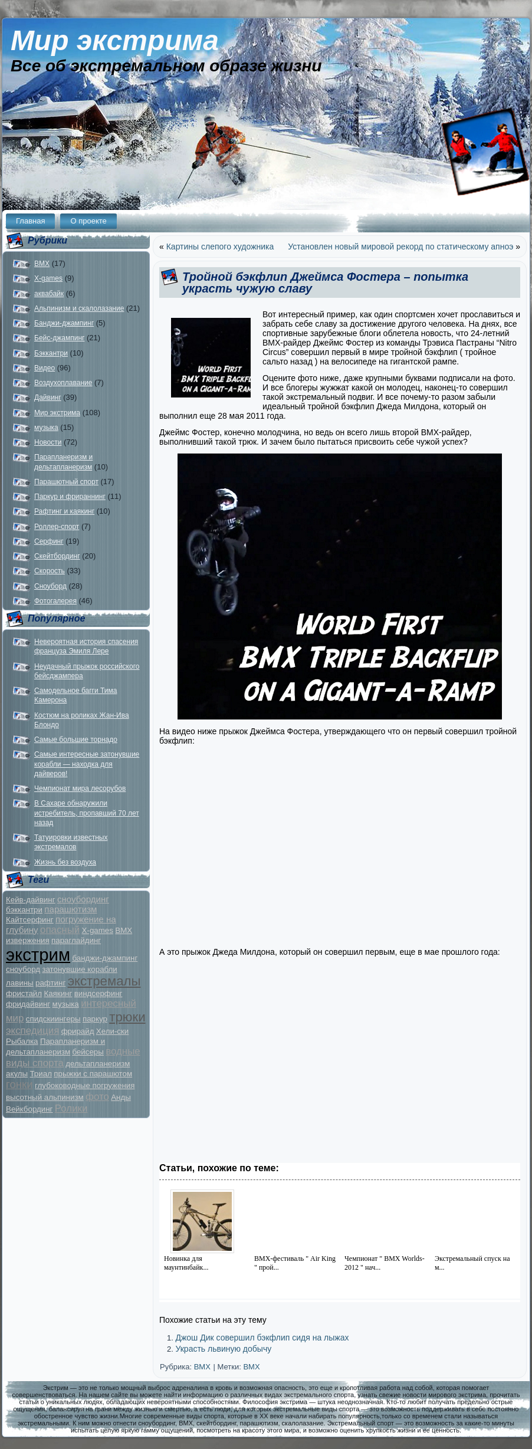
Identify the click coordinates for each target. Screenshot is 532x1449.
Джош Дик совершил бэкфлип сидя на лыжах (262, 1337)
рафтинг (50, 982)
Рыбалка (22, 1041)
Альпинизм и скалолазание (79, 308)
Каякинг (58, 993)
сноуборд (23, 969)
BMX (42, 263)
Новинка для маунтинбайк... (186, 1262)
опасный (60, 929)
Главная (30, 220)
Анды (121, 1097)
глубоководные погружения (84, 1085)
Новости (47, 442)
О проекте (88, 220)
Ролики (71, 1108)
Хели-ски (112, 1031)
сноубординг (83, 899)
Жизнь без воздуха (65, 862)
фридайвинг (28, 1004)
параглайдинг (76, 940)
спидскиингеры (53, 1018)
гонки (19, 1084)
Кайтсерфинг (30, 919)
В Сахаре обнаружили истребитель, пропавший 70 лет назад (86, 813)
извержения (28, 940)
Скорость (49, 571)
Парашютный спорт (66, 482)
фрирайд (77, 1031)
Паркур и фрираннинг (70, 496)
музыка (46, 427)
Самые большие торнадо (75, 739)
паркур (95, 1018)
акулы (17, 1073)
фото (97, 1096)
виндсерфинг (98, 993)
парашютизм (70, 909)
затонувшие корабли (79, 969)
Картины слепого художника (220, 246)
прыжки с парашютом (93, 1073)
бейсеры (87, 1051)
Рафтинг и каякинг (64, 511)
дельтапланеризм (97, 1063)
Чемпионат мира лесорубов (80, 788)
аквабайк (49, 294)
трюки (127, 1017)
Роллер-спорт (56, 527)
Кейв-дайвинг (30, 899)
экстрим (38, 954)
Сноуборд (50, 586)
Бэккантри (51, 353)
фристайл (24, 993)
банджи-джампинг (104, 958)
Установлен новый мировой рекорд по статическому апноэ (400, 246)
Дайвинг (47, 397)
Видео (44, 368)
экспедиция (32, 1030)
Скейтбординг (57, 556)
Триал (40, 1073)
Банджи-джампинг (64, 323)
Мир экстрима (115, 40)
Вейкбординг (29, 1109)
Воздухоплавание (63, 383)
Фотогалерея (55, 601)
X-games (48, 278)
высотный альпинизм (45, 1097)
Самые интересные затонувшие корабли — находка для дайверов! (86, 764)
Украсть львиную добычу (223, 1348)
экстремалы (104, 981)
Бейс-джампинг (59, 338)
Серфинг (49, 541)
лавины (20, 982)
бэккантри (24, 909)
